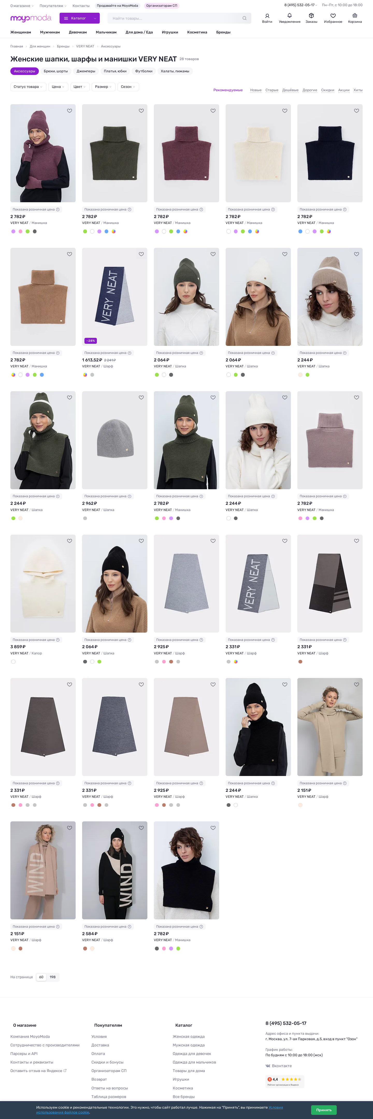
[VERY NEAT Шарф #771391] (330, 721)
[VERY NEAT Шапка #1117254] (43, 435)
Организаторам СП (161, 6)
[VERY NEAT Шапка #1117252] (258, 292)
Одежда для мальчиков (193, 1050)
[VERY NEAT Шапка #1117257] (114, 435)
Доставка (99, 1034)
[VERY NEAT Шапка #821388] (114, 578)
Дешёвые (290, 88)
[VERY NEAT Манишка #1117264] (43, 292)
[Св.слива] (13, 227)
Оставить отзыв (36, 1058)
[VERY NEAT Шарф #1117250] (114, 292)
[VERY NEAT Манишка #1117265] (114, 149)
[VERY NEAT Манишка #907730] (330, 435)
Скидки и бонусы (106, 1050)
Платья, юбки (115, 72)
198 (53, 969)
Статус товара (26, 87)
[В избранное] (69, 106)
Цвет (78, 87)
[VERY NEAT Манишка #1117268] (330, 149)
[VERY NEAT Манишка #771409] (186, 863)
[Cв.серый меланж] (156, 655)
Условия (98, 1026)
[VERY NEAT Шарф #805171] (186, 721)
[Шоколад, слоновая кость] (19, 941)
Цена (56, 87)
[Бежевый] (300, 370)
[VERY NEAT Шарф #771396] (43, 863)
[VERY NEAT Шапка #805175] (258, 721)
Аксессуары (24, 72)
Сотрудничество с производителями (42, 1034)
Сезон (126, 87)
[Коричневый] (169, 655)
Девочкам (78, 33)
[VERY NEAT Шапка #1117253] (330, 292)
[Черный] (32, 227)
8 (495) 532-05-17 (299, 5)
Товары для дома (187, 1058)
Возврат (98, 1067)
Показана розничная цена (36, 206)
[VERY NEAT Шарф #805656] (330, 578)
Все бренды (183, 1083)
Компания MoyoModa (28, 1026)
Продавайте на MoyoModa (117, 6)
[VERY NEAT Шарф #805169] (43, 721)
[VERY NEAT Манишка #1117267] (258, 149)
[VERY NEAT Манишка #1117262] (43, 149)
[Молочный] (300, 798)
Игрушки (170, 33)
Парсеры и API (22, 1042)
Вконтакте (278, 1057)
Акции (344, 88)
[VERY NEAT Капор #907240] (43, 578)
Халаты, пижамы (175, 72)
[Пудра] (19, 227)
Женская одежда (188, 1026)
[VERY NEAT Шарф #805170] (114, 721)
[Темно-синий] (104, 227)
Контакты (81, 6)
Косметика (197, 33)
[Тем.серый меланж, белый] (91, 370)
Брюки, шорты (56, 72)
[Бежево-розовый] (163, 655)
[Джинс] (85, 370)
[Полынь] (26, 227)
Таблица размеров (107, 1083)
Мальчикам (106, 33)
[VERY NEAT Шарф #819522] (258, 578)
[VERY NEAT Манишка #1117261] (186, 435)
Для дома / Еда (139, 33)
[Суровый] (91, 227)
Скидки (327, 88)
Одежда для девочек (191, 1042)
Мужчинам (50, 33)
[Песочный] (110, 227)
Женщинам (20, 33)
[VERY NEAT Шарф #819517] (186, 578)
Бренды (223, 33)
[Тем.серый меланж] (176, 655)
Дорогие (310, 88)
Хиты (358, 88)
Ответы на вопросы (108, 1075)
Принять (324, 1110)
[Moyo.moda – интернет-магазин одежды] (31, 19)
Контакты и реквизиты (30, 1050)
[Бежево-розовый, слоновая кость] (13, 941)
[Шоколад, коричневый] (300, 655)
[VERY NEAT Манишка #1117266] (186, 149)
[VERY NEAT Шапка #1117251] (186, 292)
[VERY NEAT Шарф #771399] (114, 863)
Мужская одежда (188, 1034)
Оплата (97, 1042)
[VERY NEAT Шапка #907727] (258, 435)
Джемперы (86, 72)
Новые (256, 88)
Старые (272, 88)
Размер (101, 87)
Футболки (143, 72)
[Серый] (85, 512)
